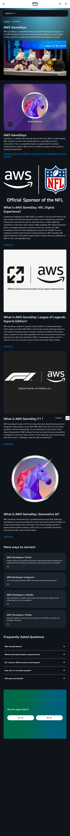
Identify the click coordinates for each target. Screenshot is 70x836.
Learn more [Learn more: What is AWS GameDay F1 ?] (8, 444)
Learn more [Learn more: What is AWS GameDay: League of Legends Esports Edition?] (8, 346)
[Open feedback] (67, 418)
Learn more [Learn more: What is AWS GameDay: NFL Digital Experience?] (8, 244)
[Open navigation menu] (3, 4)
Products (7, 21)
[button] (10, 13)
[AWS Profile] (66, 4)
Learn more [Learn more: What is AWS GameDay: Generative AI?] (8, 536)
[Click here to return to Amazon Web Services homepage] (35, 4)
